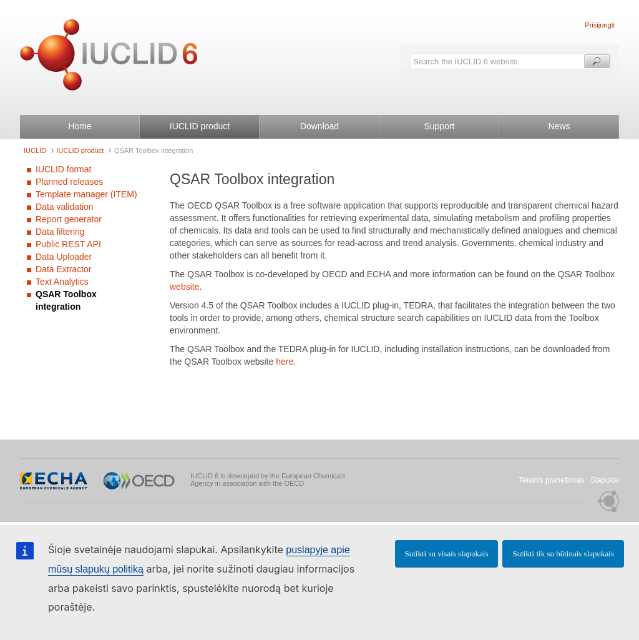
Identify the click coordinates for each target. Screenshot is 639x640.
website (184, 287)
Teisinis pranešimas (551, 480)
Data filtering (60, 232)
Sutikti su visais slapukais (447, 553)
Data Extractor (63, 269)
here (284, 362)
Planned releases (69, 182)
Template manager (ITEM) (86, 194)
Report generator (69, 219)
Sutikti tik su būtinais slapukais (563, 553)
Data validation (65, 207)
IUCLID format (63, 169)
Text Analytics (62, 282)
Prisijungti (600, 25)
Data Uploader (64, 257)
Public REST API (68, 244)
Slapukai (604, 480)
